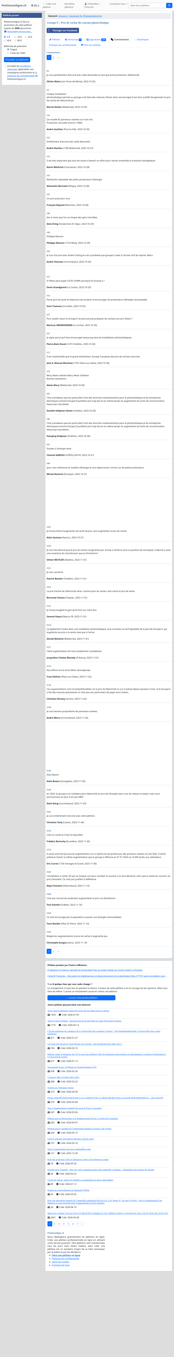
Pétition (54, 39)
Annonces (73, 39)
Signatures (96, 39)
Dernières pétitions (69, 5)
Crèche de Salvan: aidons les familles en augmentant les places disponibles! (80, 1256)
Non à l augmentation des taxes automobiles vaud (69, 1225)
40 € (9, 121)
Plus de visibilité (90, 45)
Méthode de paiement (15, 127)
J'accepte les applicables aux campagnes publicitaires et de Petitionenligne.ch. (22, 154)
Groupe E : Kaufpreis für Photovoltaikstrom (80, 16)
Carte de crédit (17, 134)
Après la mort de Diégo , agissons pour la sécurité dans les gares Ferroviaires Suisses (84, 1097)
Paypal (13, 130)
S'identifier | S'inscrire (92, 5)
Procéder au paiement (17, 141)
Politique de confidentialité (62, 45)
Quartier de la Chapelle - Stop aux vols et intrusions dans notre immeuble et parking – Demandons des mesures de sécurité (100, 1246)
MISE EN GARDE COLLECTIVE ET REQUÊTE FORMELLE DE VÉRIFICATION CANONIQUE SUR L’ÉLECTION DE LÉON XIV (107, 1289)
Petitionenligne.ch (14, 5)
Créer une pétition (49, 5)
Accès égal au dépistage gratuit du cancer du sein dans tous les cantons (78, 1087)
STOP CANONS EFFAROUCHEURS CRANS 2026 (70, 1215)
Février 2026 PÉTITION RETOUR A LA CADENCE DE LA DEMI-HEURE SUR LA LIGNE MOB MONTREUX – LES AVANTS (105, 1174)
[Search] (147, 5)
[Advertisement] (109, 83)
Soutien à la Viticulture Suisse (60, 1164)
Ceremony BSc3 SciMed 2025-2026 (63, 1153)
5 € (8, 118)
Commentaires (120, 39)
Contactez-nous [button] (118, 3)
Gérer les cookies (60, 1337)
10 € (19, 118)
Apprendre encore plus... (18, 112)
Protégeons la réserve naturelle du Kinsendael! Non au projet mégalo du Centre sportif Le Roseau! (94, 1046)
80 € (19, 121)
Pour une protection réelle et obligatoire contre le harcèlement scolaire (78, 1235)
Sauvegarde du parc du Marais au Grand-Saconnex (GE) (72, 1143)
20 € (30, 118)
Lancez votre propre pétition (81, 1073)
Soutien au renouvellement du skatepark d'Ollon (68, 1266)
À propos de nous (61, 1341)
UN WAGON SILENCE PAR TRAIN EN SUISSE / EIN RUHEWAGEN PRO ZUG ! (84, 1120)
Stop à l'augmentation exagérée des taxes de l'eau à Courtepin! (74, 1184)
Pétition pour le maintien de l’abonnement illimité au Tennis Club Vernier (79, 1205)
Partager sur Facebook (62, 30)
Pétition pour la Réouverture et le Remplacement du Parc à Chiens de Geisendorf (82, 1194)
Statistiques (141, 39)
